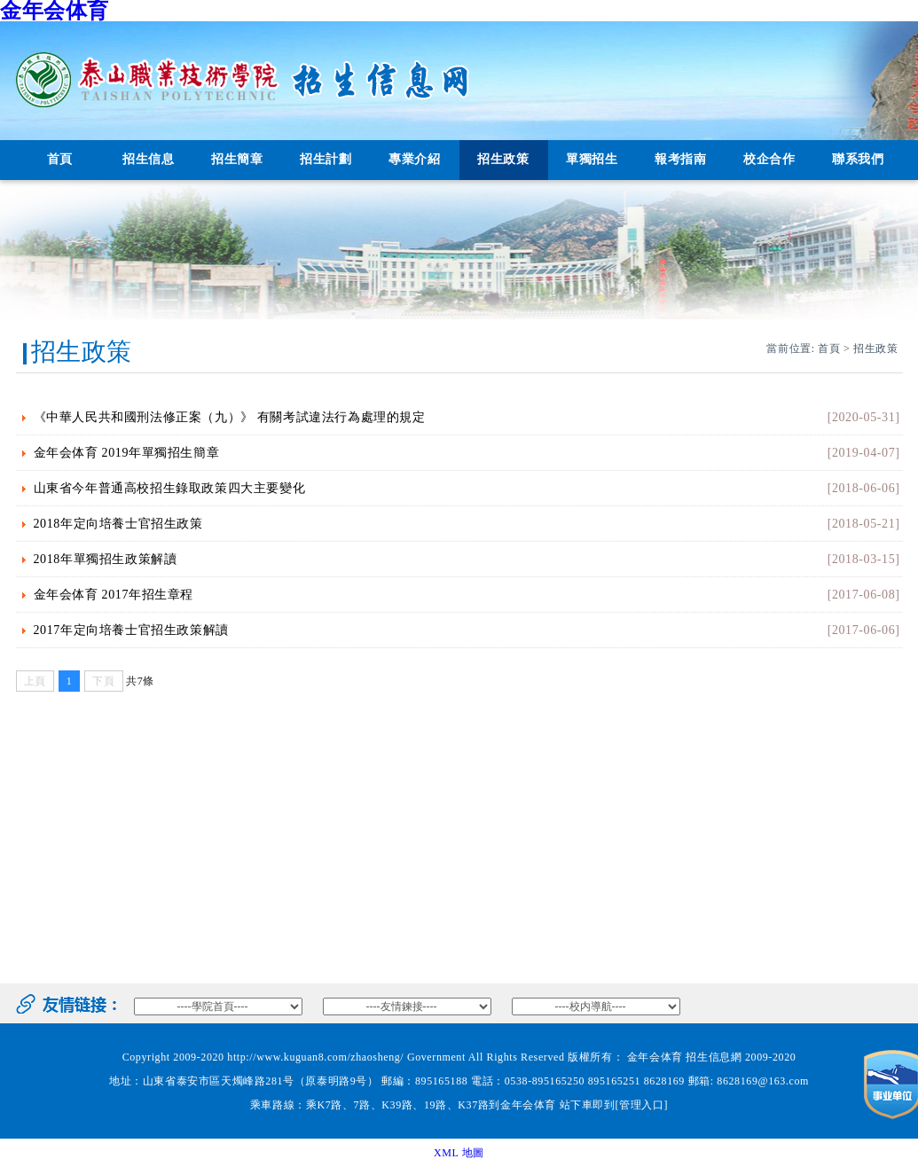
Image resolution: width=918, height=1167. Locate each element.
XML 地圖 (459, 1153)
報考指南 (680, 159)
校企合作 (769, 159)
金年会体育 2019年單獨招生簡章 (127, 452)
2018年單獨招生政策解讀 (105, 559)
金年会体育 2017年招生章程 (114, 594)
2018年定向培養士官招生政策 (118, 523)
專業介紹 (414, 159)
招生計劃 (325, 159)
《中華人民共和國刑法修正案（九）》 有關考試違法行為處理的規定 (230, 417)
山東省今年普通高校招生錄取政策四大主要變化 (170, 488)
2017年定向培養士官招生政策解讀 (131, 630)
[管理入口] (642, 1105)
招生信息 (148, 159)
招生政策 (503, 159)
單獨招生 (591, 159)
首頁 (60, 159)
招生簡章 (237, 159)
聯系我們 (857, 159)
